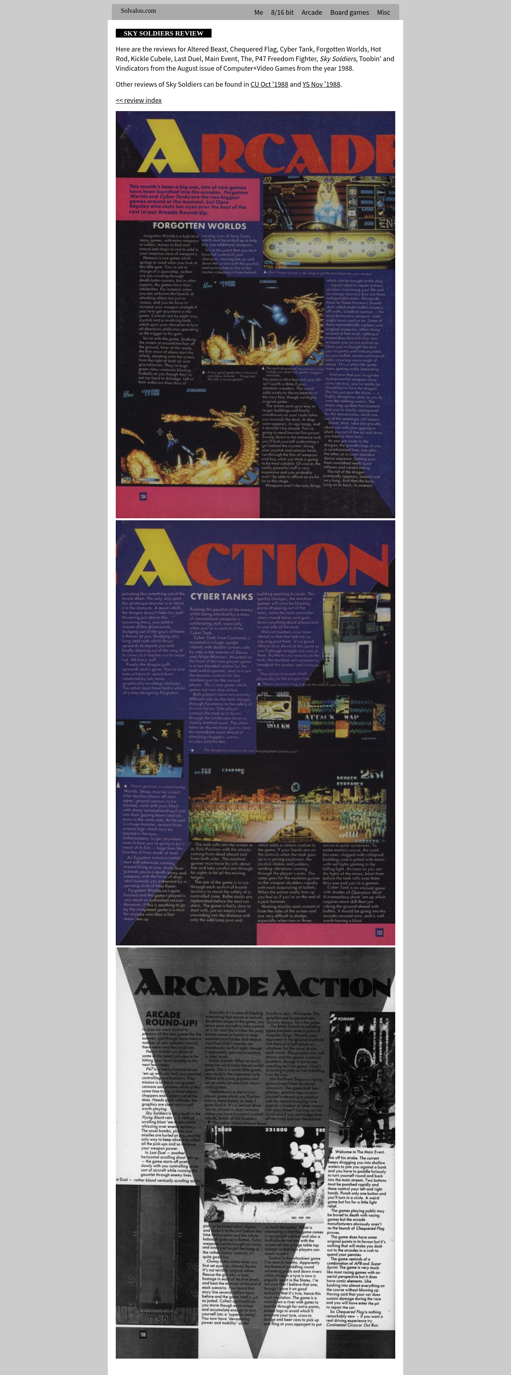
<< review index (139, 100)
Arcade (312, 12)
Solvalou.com (138, 10)
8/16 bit (282, 12)
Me (258, 12)
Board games (349, 12)
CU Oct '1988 (269, 84)
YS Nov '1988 (321, 84)
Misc (383, 12)
